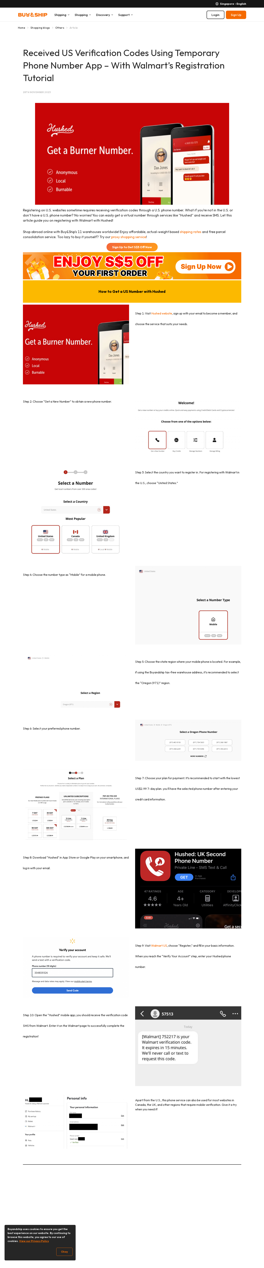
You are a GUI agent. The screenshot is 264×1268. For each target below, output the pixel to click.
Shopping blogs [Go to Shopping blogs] (40, 27)
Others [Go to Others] (59, 27)
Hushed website (161, 313)
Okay (64, 1251)
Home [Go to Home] (21, 27)
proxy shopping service (128, 237)
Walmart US (159, 945)
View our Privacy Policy (34, 1241)
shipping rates (190, 232)
